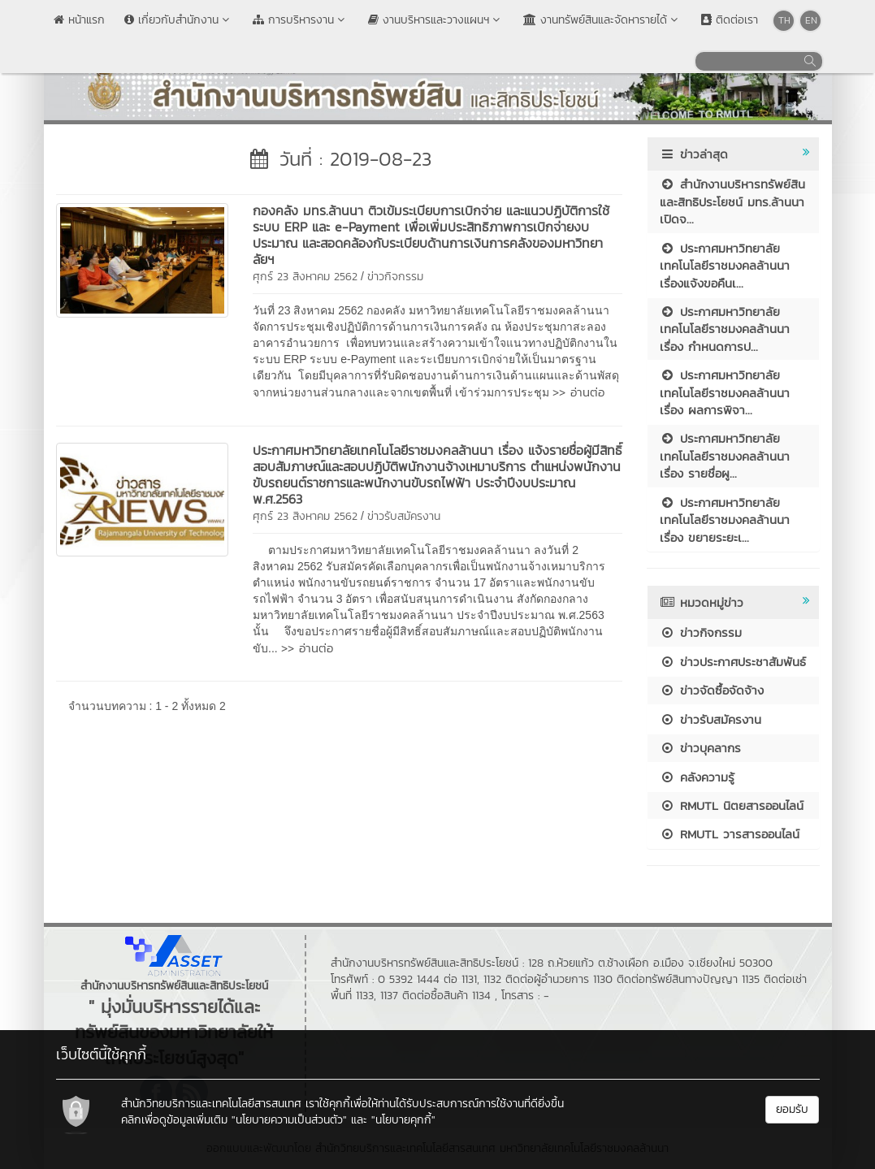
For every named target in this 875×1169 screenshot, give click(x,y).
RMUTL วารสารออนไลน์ (729, 834)
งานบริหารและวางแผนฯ (436, 19)
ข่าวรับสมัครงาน (403, 516)
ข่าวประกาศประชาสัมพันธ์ (733, 661)
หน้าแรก (79, 19)
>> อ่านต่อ (578, 392)
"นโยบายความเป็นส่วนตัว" (289, 1119)
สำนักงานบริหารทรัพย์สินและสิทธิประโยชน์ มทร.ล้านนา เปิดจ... (732, 201)
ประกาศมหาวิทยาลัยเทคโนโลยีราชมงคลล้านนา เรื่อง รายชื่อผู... (725, 456)
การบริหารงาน (301, 19)
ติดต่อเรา (729, 19)
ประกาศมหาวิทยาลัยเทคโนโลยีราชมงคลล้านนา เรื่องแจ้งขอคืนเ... (725, 265)
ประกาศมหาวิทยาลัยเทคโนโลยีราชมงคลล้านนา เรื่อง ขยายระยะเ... (725, 520)
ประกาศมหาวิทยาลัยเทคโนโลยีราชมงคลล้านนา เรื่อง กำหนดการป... (725, 329)
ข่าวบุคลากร (700, 747)
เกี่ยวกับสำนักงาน (178, 19)
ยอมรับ (792, 1109)
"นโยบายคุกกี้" (403, 1119)
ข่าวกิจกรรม (395, 276)
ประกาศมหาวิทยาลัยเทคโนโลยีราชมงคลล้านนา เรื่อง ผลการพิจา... (725, 392)
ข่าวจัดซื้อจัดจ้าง (712, 690)
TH (784, 20)
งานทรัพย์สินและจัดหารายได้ (602, 19)
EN (811, 20)
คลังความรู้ (697, 777)
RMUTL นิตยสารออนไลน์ (732, 805)
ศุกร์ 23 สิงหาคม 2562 (305, 276)
